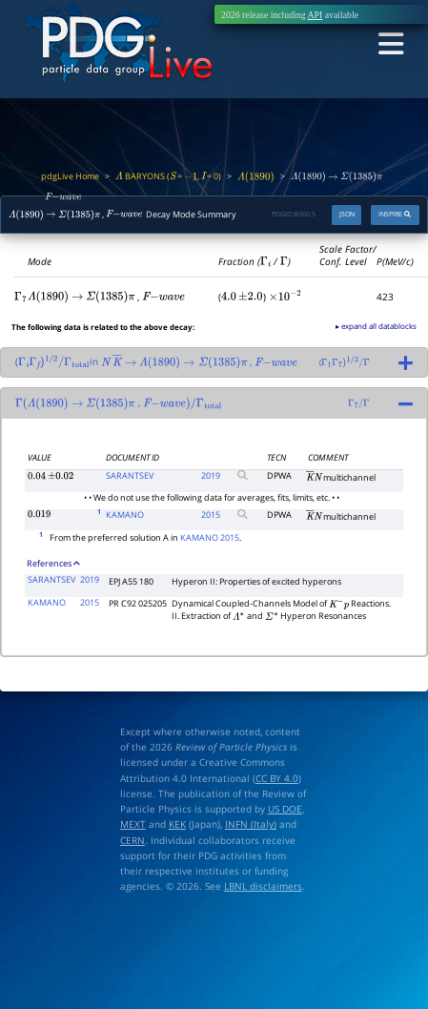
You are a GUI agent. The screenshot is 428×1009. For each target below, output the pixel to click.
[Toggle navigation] (391, 44)
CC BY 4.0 (276, 778)
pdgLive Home (70, 176)
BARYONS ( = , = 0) (168, 176)
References (53, 563)
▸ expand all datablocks (376, 325)
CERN (132, 840)
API (315, 15)
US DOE (285, 808)
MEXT (133, 824)
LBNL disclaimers (263, 886)
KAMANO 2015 (209, 538)
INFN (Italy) (250, 824)
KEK (177, 824)
